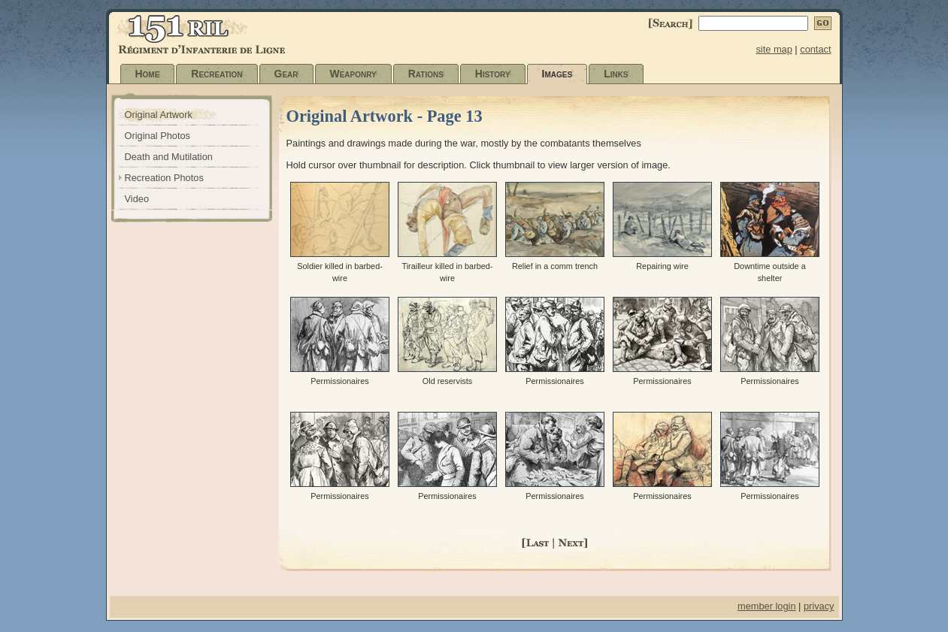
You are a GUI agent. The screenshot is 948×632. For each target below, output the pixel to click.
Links (616, 74)
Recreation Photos (164, 177)
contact (815, 49)
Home (147, 74)
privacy (819, 606)
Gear (286, 74)
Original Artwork (158, 114)
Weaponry (353, 74)
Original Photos (158, 135)
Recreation (216, 74)
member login (767, 606)
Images (557, 74)
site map (774, 49)
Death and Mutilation (169, 156)
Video (137, 198)
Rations (426, 74)
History (492, 74)
